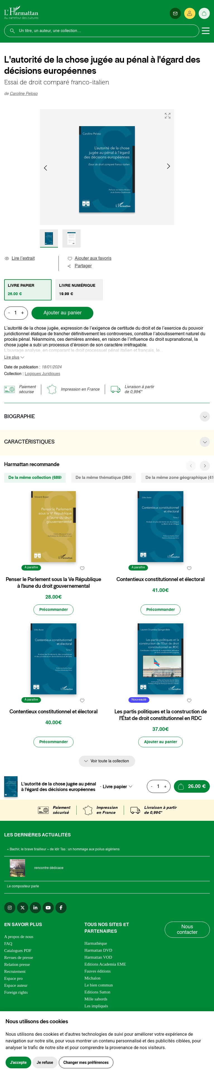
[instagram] (9, 907)
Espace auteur (16, 985)
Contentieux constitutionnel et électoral (160, 579)
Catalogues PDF (17, 950)
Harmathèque (95, 943)
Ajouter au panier (62, 312)
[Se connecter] (189, 13)
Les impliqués (96, 1006)
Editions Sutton (97, 992)
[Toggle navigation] (205, 31)
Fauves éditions (97, 971)
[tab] (28, 289)
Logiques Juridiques (42, 374)
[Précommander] (53, 609)
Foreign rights (16, 992)
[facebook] (61, 907)
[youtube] (48, 907)
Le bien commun (98, 985)
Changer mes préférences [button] (86, 1062)
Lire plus (11, 357)
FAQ (8, 943)
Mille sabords (95, 999)
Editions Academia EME (105, 964)
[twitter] (22, 907)
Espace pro (13, 978)
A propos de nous (18, 936)
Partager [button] (79, 266)
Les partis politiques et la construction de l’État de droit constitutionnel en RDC (161, 715)
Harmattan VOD (98, 957)
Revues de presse (18, 957)
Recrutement (15, 971)
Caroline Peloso (24, 94)
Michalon (92, 978)
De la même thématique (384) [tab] (104, 478)
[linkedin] (35, 907)
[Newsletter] (175, 13)
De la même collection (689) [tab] (35, 478)
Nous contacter (187, 929)
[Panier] (204, 13)
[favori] (82, 568)
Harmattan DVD (98, 950)
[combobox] (119, 786)
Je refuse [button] (45, 1062)
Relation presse (17, 964)
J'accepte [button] (18, 1062)
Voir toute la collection (110, 761)
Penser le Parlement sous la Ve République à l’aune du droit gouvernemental (53, 582)
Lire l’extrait (19, 258)
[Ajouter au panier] (160, 742)
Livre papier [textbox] (115, 786)
